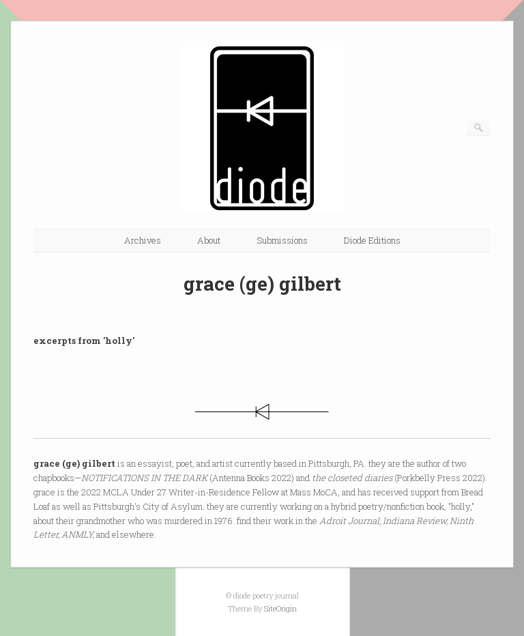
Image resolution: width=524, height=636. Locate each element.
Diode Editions (372, 240)
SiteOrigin (280, 608)
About (208, 240)
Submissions (282, 240)
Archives (142, 240)
